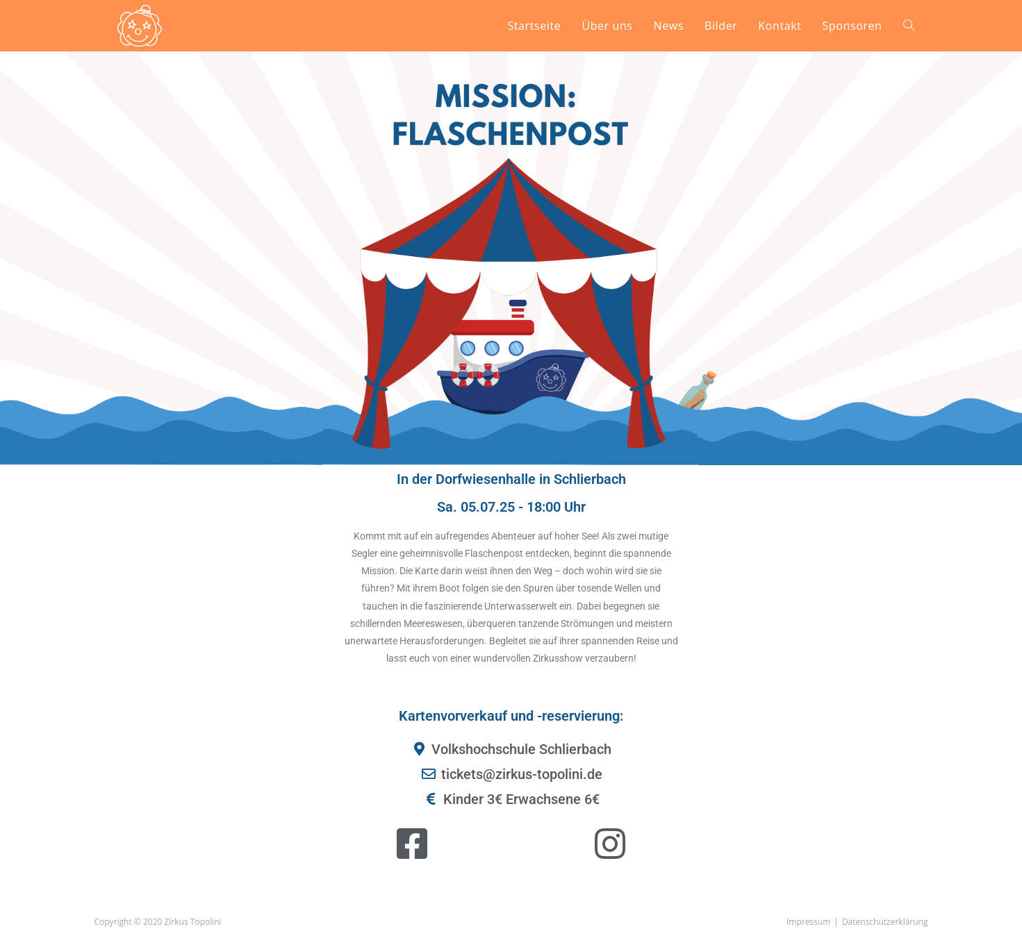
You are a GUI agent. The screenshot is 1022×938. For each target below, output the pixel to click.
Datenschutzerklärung (885, 922)
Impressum (808, 922)
